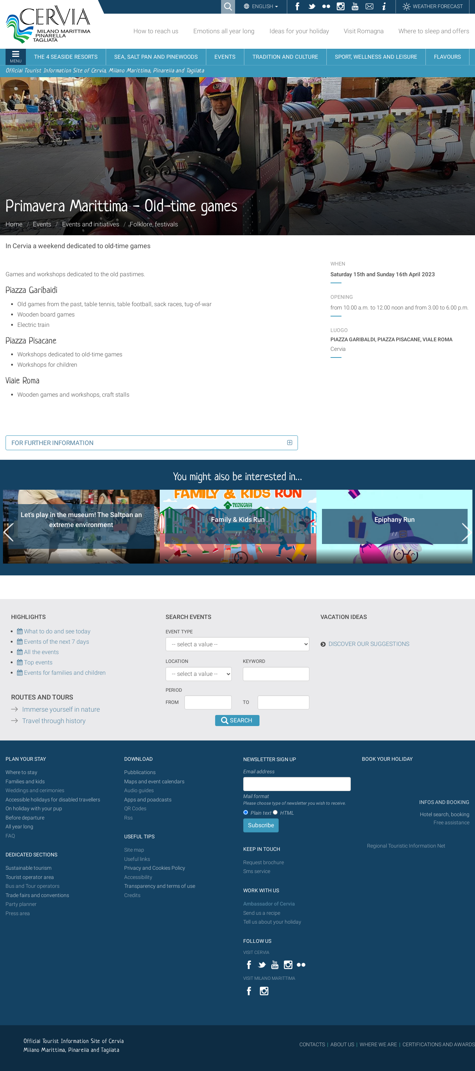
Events (42, 224)
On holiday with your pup (34, 808)
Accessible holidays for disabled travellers (53, 800)
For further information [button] (52, 442)
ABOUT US (342, 1044)
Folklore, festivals (154, 224)
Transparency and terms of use (159, 886)
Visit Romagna (364, 31)
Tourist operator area (30, 877)
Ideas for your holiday (299, 31)
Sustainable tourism (28, 868)
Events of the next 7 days (56, 641)
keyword (254, 661)
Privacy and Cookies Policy (154, 868)
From (172, 702)
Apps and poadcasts (148, 800)
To (246, 702)
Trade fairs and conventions (37, 895)
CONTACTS (312, 1044)
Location (177, 661)
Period (174, 690)
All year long (19, 827)
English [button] (264, 6)
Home (14, 224)
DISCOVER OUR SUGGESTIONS (369, 643)
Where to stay (21, 772)
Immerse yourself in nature (61, 709)
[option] (81, 527)
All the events (41, 652)
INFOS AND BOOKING (443, 802)
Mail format (294, 800)
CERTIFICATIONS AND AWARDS (439, 1044)
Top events (37, 662)
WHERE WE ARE (378, 1044)
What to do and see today (54, 631)
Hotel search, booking (444, 814)
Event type (179, 631)
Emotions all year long (223, 31)
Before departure (25, 818)
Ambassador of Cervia (269, 904)
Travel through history (54, 721)
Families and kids (25, 782)
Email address (259, 771)
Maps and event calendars (154, 782)
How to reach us (156, 31)
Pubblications (140, 772)
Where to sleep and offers (433, 31)
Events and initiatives (90, 224)
